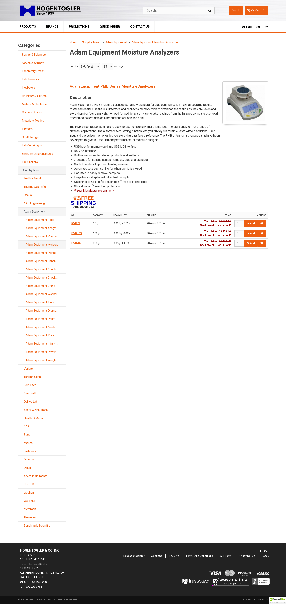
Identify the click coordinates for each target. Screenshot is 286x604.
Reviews (174, 556)
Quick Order (110, 26)
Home (265, 551)
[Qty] (239, 223)
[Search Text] (179, 10)
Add (251, 223)
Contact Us (140, 26)
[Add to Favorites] (262, 223)
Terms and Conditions (199, 556)
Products (27, 26)
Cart (256, 10)
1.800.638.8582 (255, 27)
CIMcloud (262, 599)
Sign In (236, 10)
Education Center (134, 556)
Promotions (79, 26)
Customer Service (34, 582)
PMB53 (75, 223)
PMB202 (76, 243)
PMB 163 (76, 233)
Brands (52, 26)
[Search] (210, 10)
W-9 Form (225, 556)
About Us (156, 556)
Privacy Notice (246, 556)
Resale (266, 556)
